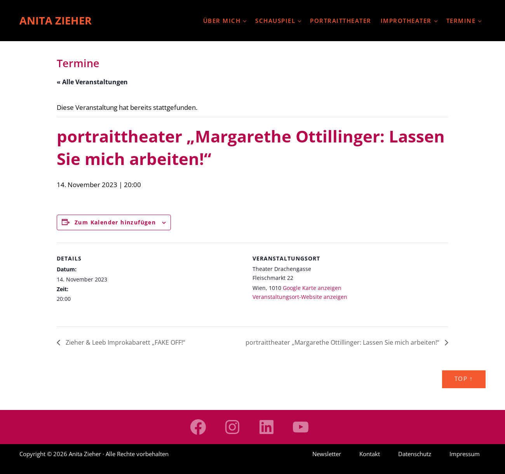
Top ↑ (463, 379)
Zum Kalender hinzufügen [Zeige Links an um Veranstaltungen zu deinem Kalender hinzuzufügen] (115, 222)
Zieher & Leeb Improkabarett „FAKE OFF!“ (124, 342)
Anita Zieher (55, 20)
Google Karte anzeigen (312, 288)
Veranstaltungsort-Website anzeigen (299, 296)
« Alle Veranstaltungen (92, 82)
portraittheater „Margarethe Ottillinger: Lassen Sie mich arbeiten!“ (343, 342)
